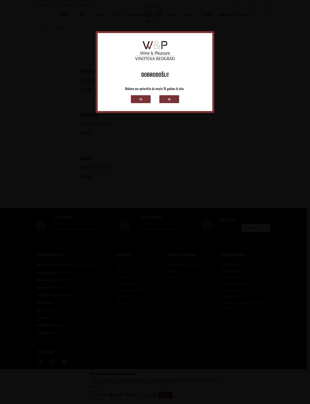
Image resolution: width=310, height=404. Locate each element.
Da (140, 99)
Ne (169, 99)
